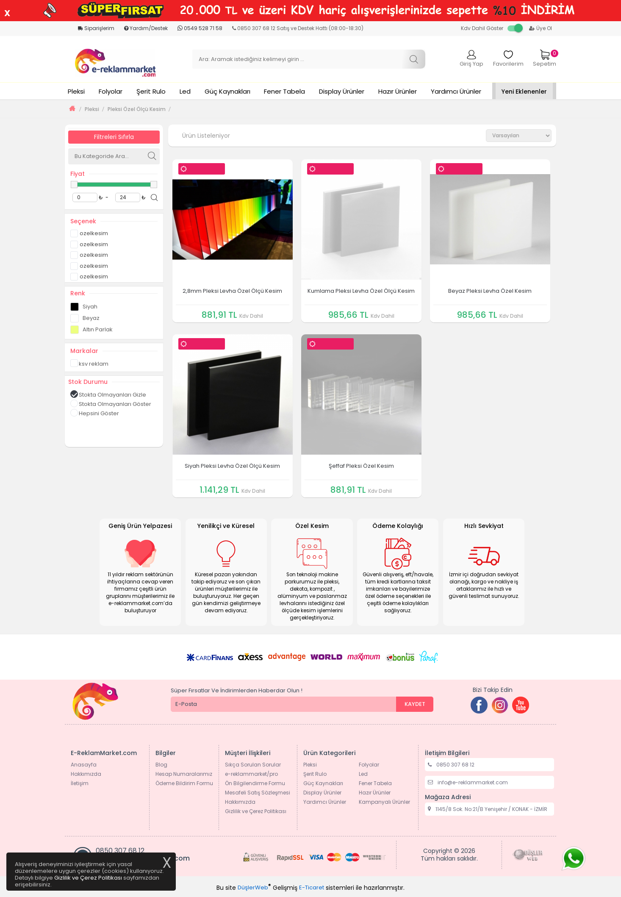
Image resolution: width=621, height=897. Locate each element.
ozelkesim (89, 233)
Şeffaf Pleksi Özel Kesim (361, 466)
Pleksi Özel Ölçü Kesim (137, 109)
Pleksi (76, 91)
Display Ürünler (341, 91)
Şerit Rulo (151, 91)
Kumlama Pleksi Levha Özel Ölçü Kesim (361, 291)
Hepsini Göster (94, 413)
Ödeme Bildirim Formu (184, 783)
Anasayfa (84, 764)
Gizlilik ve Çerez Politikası (255, 811)
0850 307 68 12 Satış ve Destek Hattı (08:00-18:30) (297, 28)
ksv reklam (89, 363)
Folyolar (110, 91)
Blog (161, 764)
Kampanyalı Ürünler (384, 801)
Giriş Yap (471, 59)
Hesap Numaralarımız (183, 774)
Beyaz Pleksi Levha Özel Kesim (490, 291)
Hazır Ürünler (397, 91)
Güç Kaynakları (227, 91)
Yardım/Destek (146, 28)
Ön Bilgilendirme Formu (255, 783)
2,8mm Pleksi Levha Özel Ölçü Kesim (232, 291)
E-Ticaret (311, 887)
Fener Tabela (284, 91)
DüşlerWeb (253, 887)
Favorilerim (508, 59)
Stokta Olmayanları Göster (110, 404)
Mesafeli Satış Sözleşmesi (257, 792)
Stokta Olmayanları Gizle (108, 394)
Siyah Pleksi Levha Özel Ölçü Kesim (232, 466)
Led (185, 91)
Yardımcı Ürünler (456, 91)
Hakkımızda (86, 774)
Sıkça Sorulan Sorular (253, 764)
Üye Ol (540, 28)
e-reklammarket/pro (251, 774)
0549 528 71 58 (199, 28)
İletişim (80, 783)
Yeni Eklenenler (524, 91)
